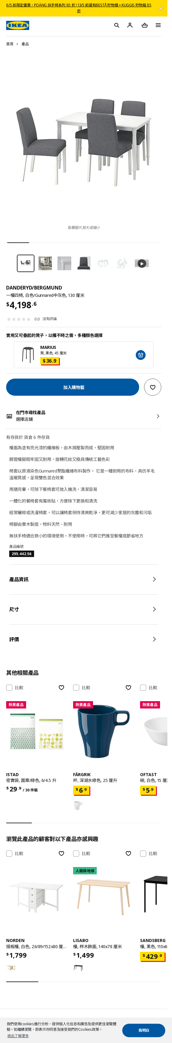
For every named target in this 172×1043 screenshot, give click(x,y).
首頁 (9, 44)
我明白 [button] (144, 1030)
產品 (25, 44)
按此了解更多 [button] (18, 1035)
